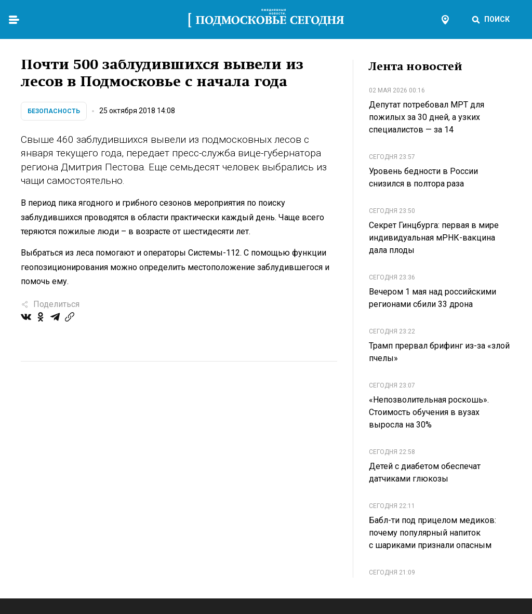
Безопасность (54, 111)
